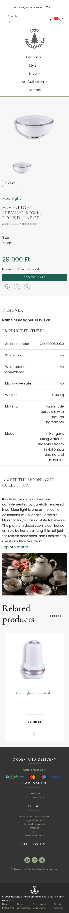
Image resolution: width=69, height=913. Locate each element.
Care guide (34, 793)
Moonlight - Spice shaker (34, 693)
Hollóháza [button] (33, 57)
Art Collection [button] (33, 81)
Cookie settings (58, 906)
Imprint (34, 828)
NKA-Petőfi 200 (8, 906)
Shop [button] (33, 73)
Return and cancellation (34, 816)
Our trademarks (34, 797)
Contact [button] (34, 90)
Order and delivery (34, 770)
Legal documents (34, 824)
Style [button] (33, 65)
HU (49, 7)
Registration (34, 7)
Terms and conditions (39, 906)
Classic (10, 183)
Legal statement (34, 820)
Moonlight (11, 198)
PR (34, 831)
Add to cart (34, 277)
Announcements (35, 835)
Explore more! (15, 546)
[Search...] (25, 16)
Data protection (23, 906)
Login (19, 7)
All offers (58, 614)
